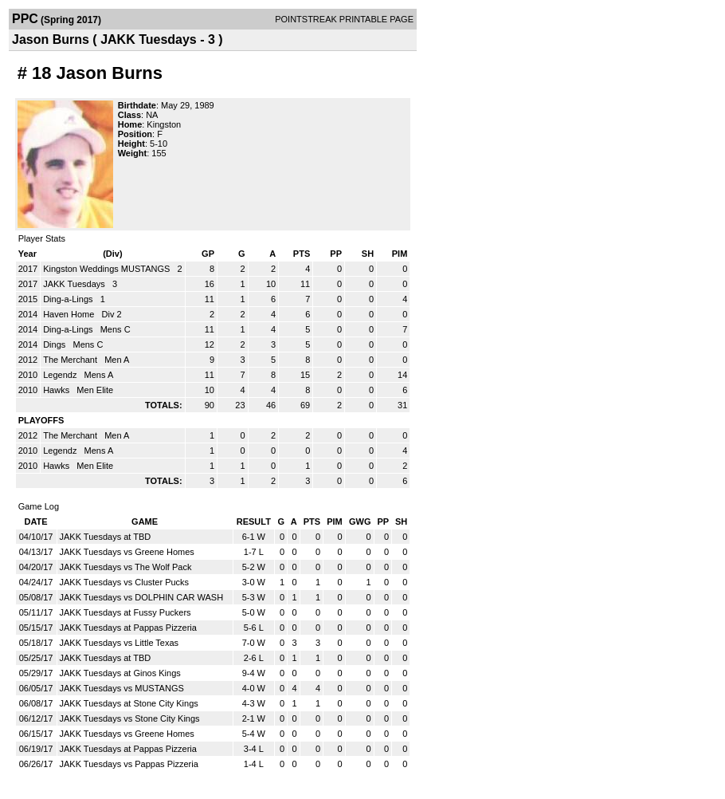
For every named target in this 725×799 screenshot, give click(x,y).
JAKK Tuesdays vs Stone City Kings (130, 718)
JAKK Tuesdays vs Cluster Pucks (125, 582)
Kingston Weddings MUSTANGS (107, 269)
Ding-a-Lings (69, 299)
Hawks (57, 390)
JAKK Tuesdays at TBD (105, 536)
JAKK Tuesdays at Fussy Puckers (125, 612)
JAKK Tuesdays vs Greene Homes (127, 552)
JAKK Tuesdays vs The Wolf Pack (126, 567)
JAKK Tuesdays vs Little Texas (119, 642)
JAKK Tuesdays (75, 284)
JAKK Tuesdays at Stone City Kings (129, 703)
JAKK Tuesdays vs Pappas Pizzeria (129, 764)
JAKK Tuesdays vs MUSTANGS (122, 688)
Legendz (61, 375)
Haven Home (69, 314)
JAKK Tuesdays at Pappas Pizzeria (128, 627)
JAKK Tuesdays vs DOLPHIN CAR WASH (142, 597)
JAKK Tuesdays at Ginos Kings (120, 673)
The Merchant (71, 359)
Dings (55, 344)
